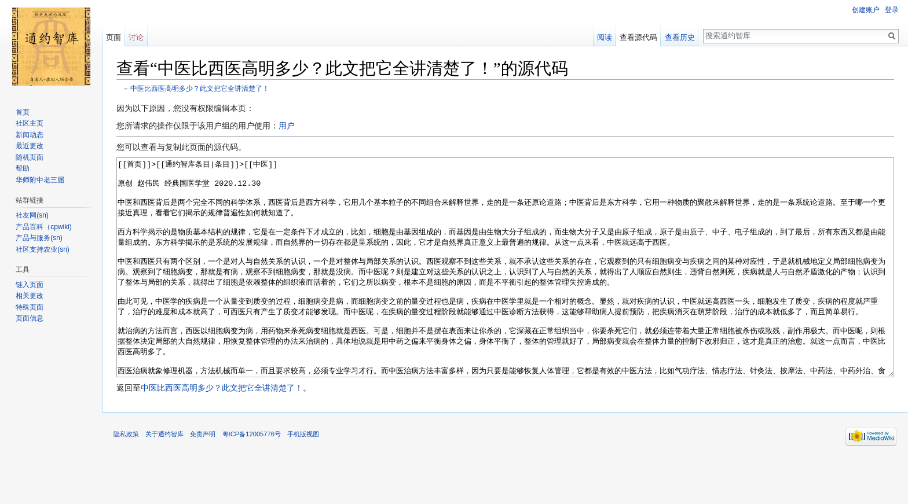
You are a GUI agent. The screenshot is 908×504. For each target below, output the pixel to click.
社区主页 (29, 123)
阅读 (604, 37)
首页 (23, 112)
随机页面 (29, 157)
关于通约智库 (164, 477)
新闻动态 (29, 135)
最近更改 (29, 146)
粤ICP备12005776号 (251, 477)
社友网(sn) (32, 215)
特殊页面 (29, 307)
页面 (113, 37)
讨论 (136, 37)
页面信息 (29, 318)
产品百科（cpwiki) (44, 227)
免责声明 (202, 477)
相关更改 (29, 296)
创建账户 (866, 10)
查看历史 (680, 37)
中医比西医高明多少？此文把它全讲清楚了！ (199, 88)
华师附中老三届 (40, 180)
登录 (892, 10)
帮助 (23, 168)
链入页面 (29, 285)
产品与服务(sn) (39, 238)
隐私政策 (126, 477)
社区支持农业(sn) (42, 249)
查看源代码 (638, 37)
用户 (287, 125)
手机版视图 (303, 477)
